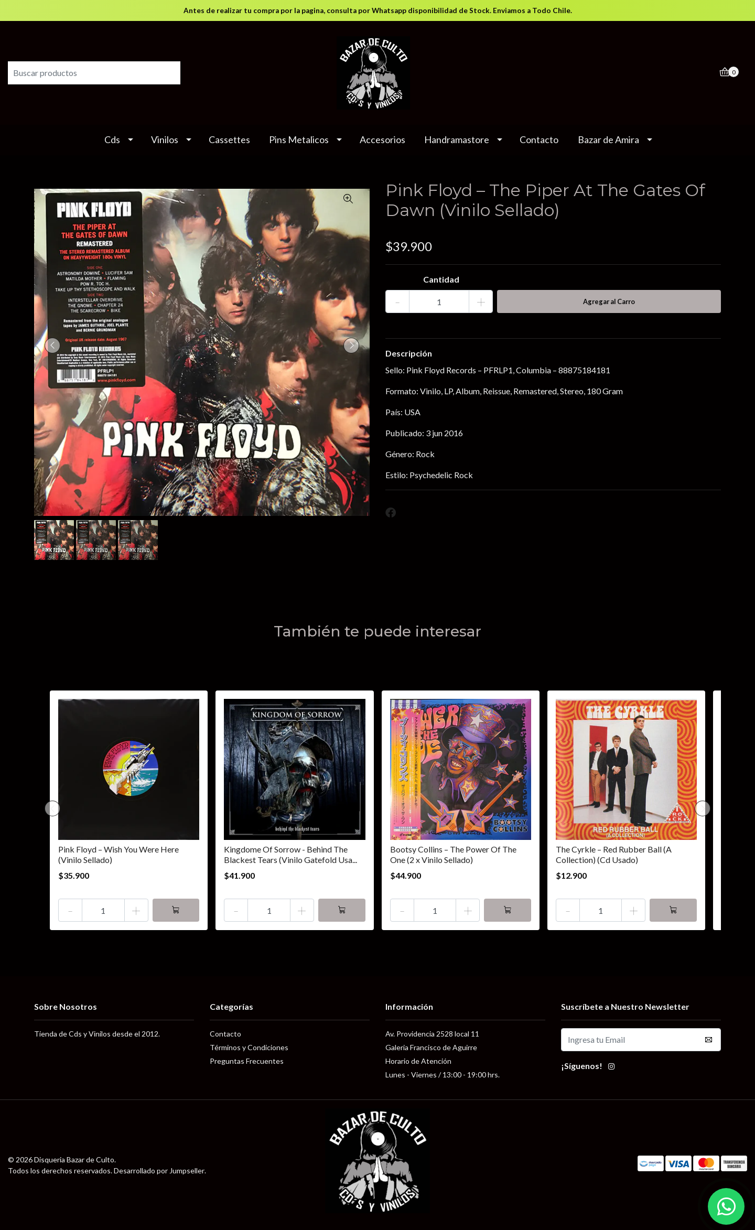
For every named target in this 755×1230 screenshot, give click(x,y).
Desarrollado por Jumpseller (159, 1170)
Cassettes (229, 139)
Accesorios (382, 139)
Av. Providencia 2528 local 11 (432, 1033)
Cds (112, 139)
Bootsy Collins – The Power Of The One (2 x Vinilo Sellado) (453, 854)
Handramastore (456, 139)
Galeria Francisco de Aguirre (431, 1047)
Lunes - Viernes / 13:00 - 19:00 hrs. (442, 1074)
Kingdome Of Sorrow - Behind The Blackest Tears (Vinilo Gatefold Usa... (290, 854)
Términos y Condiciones (249, 1047)
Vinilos (164, 139)
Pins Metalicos (299, 139)
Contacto (539, 139)
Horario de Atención (418, 1060)
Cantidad (441, 279)
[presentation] (52, 345)
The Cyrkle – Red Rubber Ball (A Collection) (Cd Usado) (614, 854)
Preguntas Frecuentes (247, 1060)
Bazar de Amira (608, 139)
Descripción (408, 353)
